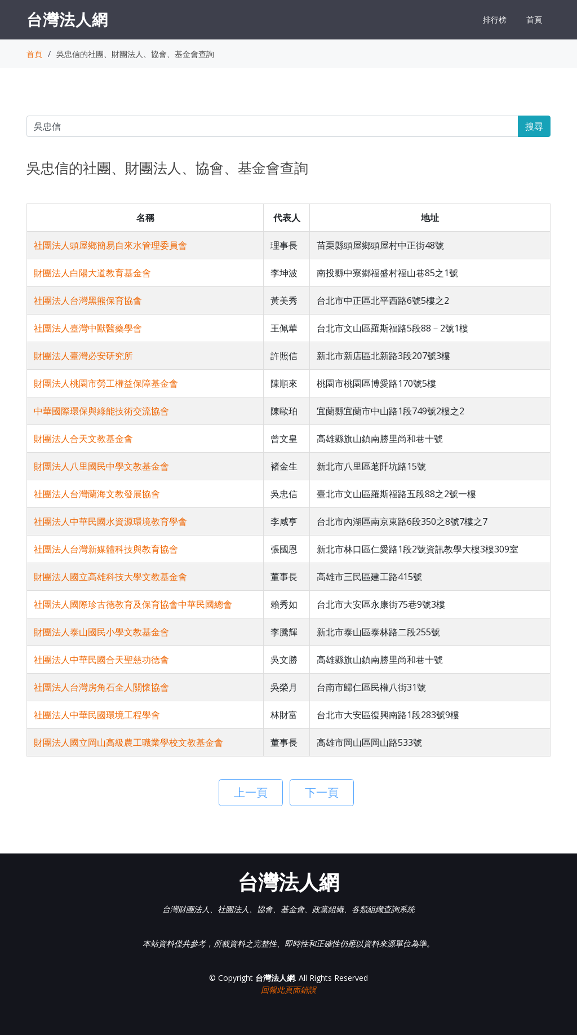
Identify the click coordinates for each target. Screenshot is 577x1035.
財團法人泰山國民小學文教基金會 (101, 632)
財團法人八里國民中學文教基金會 (101, 466)
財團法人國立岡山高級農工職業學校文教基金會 (128, 742)
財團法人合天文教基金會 (83, 438)
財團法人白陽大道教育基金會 (92, 273)
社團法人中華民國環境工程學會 (97, 715)
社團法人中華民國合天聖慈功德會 (101, 659)
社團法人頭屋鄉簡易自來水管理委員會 (110, 245)
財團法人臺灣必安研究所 (83, 356)
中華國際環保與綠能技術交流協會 (101, 411)
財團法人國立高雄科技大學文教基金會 (110, 576)
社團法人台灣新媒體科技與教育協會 (106, 549)
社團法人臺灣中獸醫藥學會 (88, 328)
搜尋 (534, 126)
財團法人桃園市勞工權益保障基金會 (106, 383)
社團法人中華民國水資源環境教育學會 (110, 521)
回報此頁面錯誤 (288, 989)
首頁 (534, 19)
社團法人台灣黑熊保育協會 (88, 300)
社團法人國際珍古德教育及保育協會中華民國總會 (133, 604)
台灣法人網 (67, 19)
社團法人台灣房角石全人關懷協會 (101, 687)
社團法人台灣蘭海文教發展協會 (97, 494)
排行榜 (495, 19)
